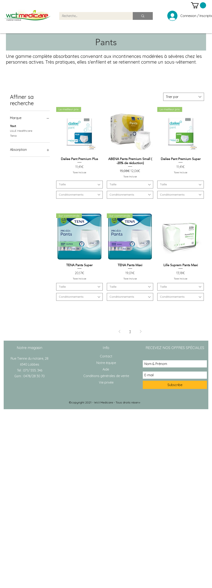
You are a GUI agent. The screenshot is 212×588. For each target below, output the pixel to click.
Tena (13, 135)
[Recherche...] (93, 16)
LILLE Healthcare (21, 130)
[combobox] (183, 97)
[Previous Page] (119, 331)
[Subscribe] (175, 385)
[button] (198, 5)
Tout (13, 126)
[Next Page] (140, 331)
